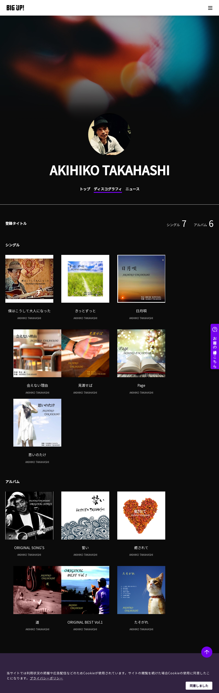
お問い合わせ (116, 638)
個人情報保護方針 (157, 615)
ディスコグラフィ (108, 188)
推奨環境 (113, 632)
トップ (85, 188)
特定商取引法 (154, 621)
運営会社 (151, 610)
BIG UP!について (118, 610)
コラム (68, 615)
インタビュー (73, 621)
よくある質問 (116, 621)
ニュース (132, 188)
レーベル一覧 (24, 615)
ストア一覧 (114, 615)
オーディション (74, 627)
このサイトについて (153, 600)
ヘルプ (104, 600)
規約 (110, 627)
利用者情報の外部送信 (161, 627)
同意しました (199, 685)
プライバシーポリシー (46, 678)
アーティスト (17, 600)
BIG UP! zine (66, 600)
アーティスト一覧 (27, 610)
